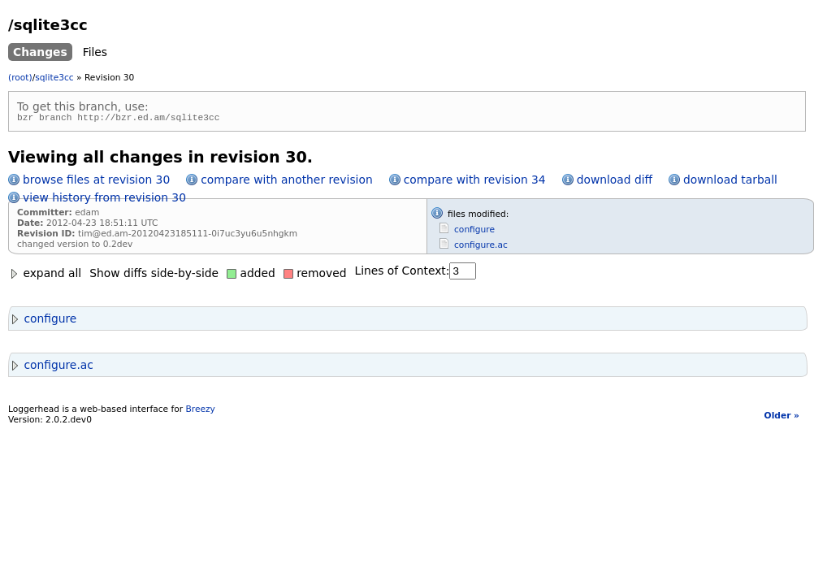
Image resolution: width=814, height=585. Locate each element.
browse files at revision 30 (96, 182)
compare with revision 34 (475, 182)
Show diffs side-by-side (154, 275)
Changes (40, 52)
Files (95, 52)
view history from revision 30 (104, 199)
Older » (781, 418)
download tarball (730, 182)
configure (474, 232)
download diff (614, 182)
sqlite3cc (54, 77)
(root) (20, 77)
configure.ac (481, 247)
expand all (44, 275)
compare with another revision (286, 182)
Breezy (199, 411)
